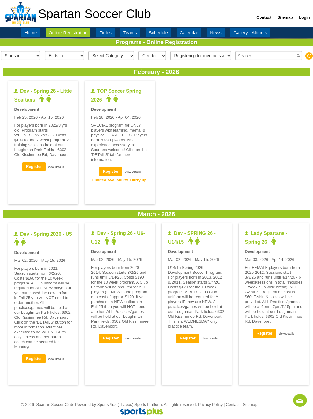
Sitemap (250, 404)
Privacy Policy (210, 404)
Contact (233, 404)
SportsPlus (106, 404)
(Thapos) (125, 404)
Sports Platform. (148, 404)
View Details (56, 167)
